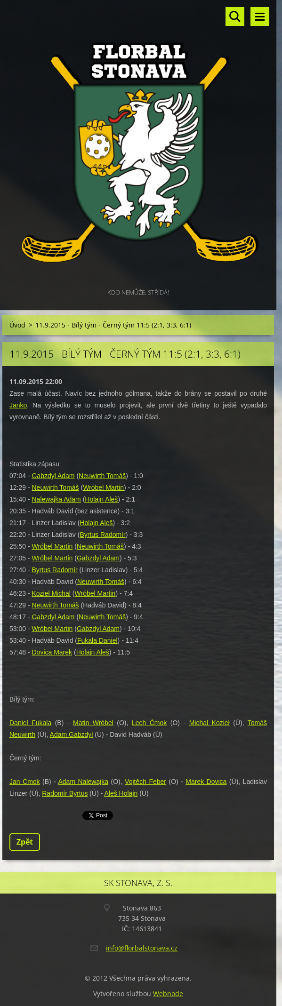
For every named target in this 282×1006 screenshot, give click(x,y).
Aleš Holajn (120, 793)
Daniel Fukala (30, 723)
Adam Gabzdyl (71, 734)
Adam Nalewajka (83, 781)
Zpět (24, 842)
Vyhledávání (235, 16)
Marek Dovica (205, 781)
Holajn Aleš (101, 499)
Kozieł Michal (51, 593)
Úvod (17, 324)
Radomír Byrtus (65, 793)
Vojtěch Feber (145, 781)
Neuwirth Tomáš (102, 475)
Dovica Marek (52, 652)
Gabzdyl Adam (53, 475)
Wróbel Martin (103, 487)
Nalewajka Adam (56, 499)
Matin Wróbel (93, 723)
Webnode (168, 993)
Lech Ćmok (149, 723)
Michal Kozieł (209, 723)
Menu (259, 16)
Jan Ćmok (24, 781)
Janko (18, 405)
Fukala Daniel (97, 640)
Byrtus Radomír (102, 534)
